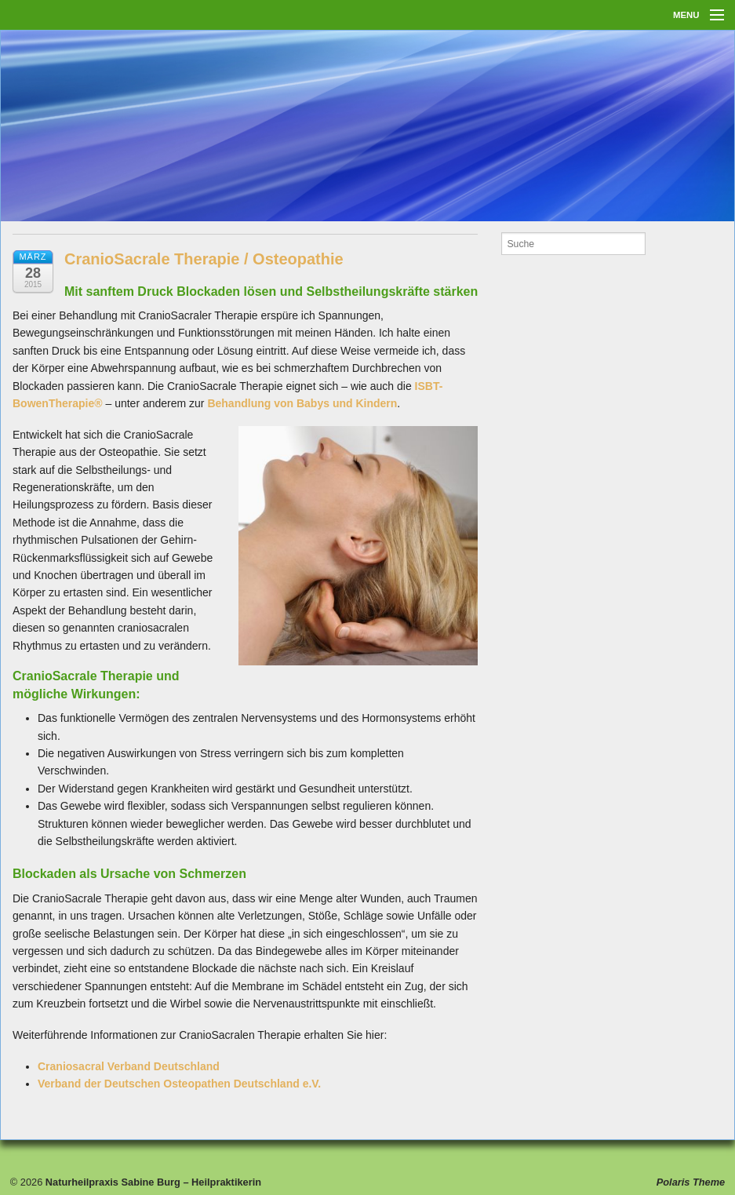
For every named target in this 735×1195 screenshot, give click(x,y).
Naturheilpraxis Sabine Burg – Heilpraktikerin (151, 1182)
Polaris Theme (691, 1182)
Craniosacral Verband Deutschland (129, 1066)
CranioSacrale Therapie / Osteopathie (204, 259)
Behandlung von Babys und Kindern (302, 403)
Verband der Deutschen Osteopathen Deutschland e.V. (179, 1083)
